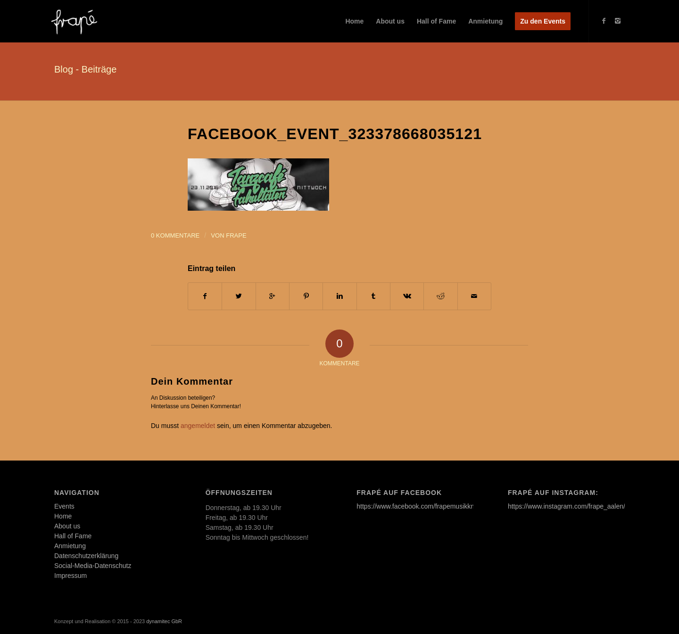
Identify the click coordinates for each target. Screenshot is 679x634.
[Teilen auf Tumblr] (373, 296)
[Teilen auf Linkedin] (339, 296)
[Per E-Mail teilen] (474, 296)
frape (236, 235)
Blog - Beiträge (85, 69)
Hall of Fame (72, 536)
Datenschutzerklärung (86, 556)
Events (64, 506)
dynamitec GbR (164, 621)
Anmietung (70, 546)
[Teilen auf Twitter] (238, 296)
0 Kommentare (175, 235)
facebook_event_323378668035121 (335, 133)
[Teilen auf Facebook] (205, 296)
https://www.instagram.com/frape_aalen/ (566, 506)
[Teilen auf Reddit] (440, 296)
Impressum (70, 575)
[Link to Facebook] (603, 21)
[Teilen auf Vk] (406, 296)
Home (63, 516)
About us (67, 526)
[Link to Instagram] (618, 21)
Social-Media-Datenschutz (92, 565)
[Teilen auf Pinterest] (306, 296)
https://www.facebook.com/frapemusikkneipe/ (422, 506)
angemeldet (198, 425)
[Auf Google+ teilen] (272, 296)
